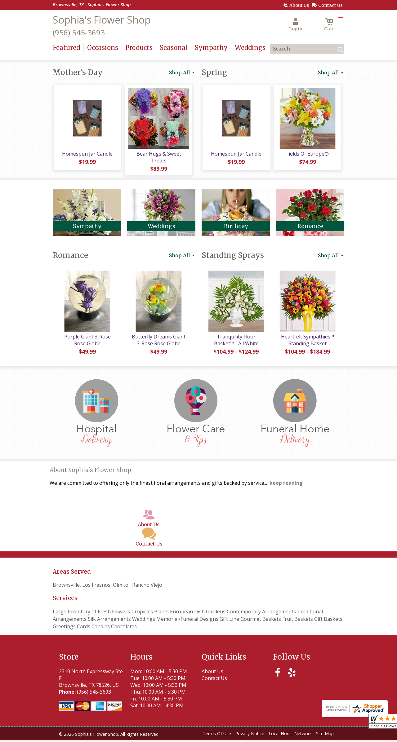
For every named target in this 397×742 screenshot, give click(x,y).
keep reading (286, 485)
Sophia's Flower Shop (102, 19)
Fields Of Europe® (307, 154)
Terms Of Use (217, 736)
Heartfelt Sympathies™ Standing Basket (307, 342)
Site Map (325, 736)
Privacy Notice (249, 736)
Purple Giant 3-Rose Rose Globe (87, 342)
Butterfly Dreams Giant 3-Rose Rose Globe (158, 342)
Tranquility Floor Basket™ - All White (235, 342)
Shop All (182, 72)
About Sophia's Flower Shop (90, 472)
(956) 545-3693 (79, 32)
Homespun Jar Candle (87, 154)
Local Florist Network (290, 736)
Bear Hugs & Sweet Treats (158, 158)
